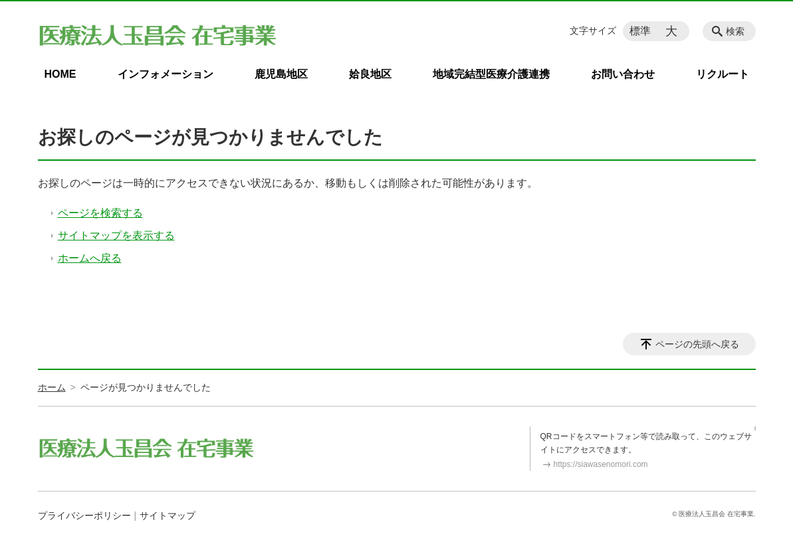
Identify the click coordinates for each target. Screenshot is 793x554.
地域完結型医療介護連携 (491, 74)
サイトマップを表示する (116, 235)
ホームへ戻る (90, 258)
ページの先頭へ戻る (697, 344)
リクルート (722, 74)
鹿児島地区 (281, 74)
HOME (60, 74)
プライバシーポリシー (84, 515)
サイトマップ (167, 515)
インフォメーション (165, 74)
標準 (640, 31)
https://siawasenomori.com (601, 464)
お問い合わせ (623, 74)
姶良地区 (370, 74)
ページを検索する (100, 213)
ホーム (52, 387)
